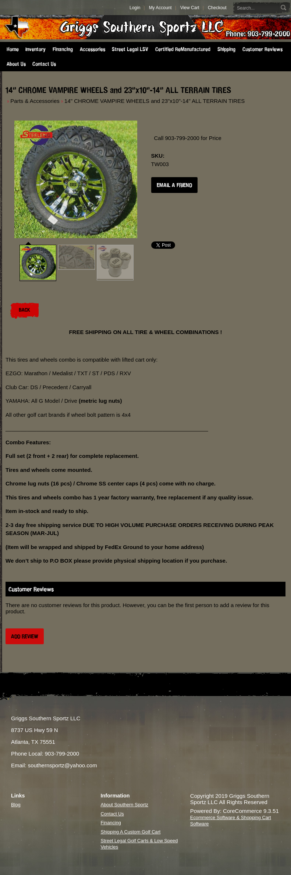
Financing (63, 49)
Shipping (226, 49)
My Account (160, 7)
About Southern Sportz (124, 804)
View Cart (189, 7)
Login (134, 7)
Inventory (35, 49)
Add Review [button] (24, 636)
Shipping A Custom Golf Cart (130, 832)
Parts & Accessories (34, 101)
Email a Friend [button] (174, 185)
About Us (16, 64)
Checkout (217, 7)
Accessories (92, 49)
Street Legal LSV (130, 49)
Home (13, 49)
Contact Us (44, 64)
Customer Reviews (262, 49)
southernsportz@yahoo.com (62, 765)
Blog (16, 804)
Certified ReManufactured (182, 49)
